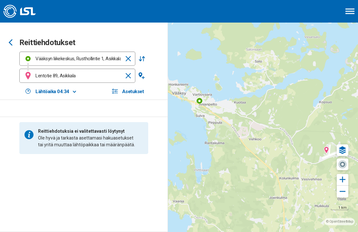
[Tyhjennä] (128, 59)
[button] (141, 59)
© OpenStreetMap (339, 221)
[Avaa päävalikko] (349, 11)
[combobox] (77, 59)
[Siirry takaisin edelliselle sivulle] (11, 43)
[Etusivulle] (37, 11)
